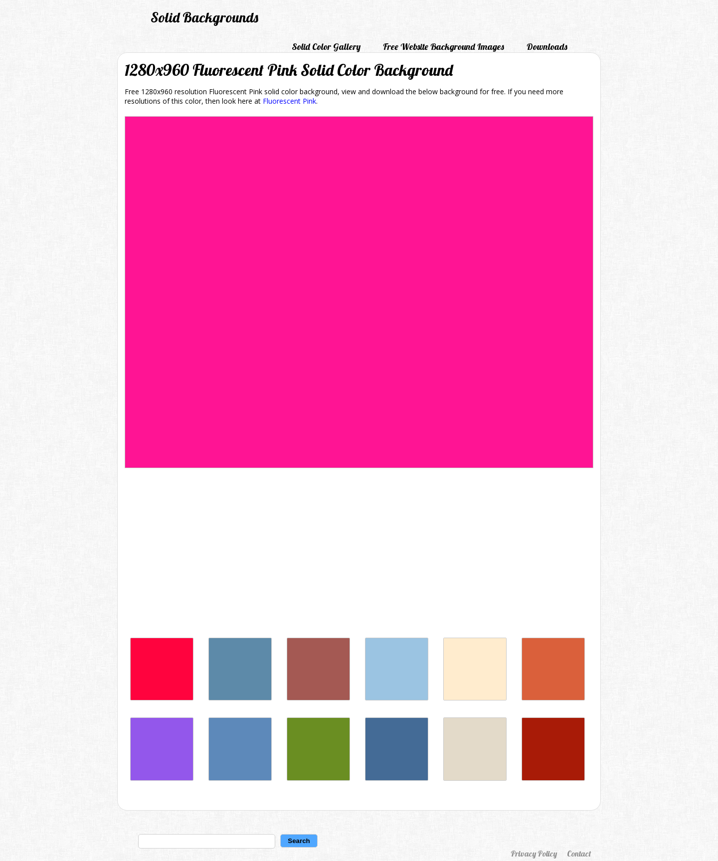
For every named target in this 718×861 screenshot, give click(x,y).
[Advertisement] (359, 555)
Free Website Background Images (443, 46)
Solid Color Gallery (326, 46)
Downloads (547, 46)
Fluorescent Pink (289, 101)
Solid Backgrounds (204, 17)
